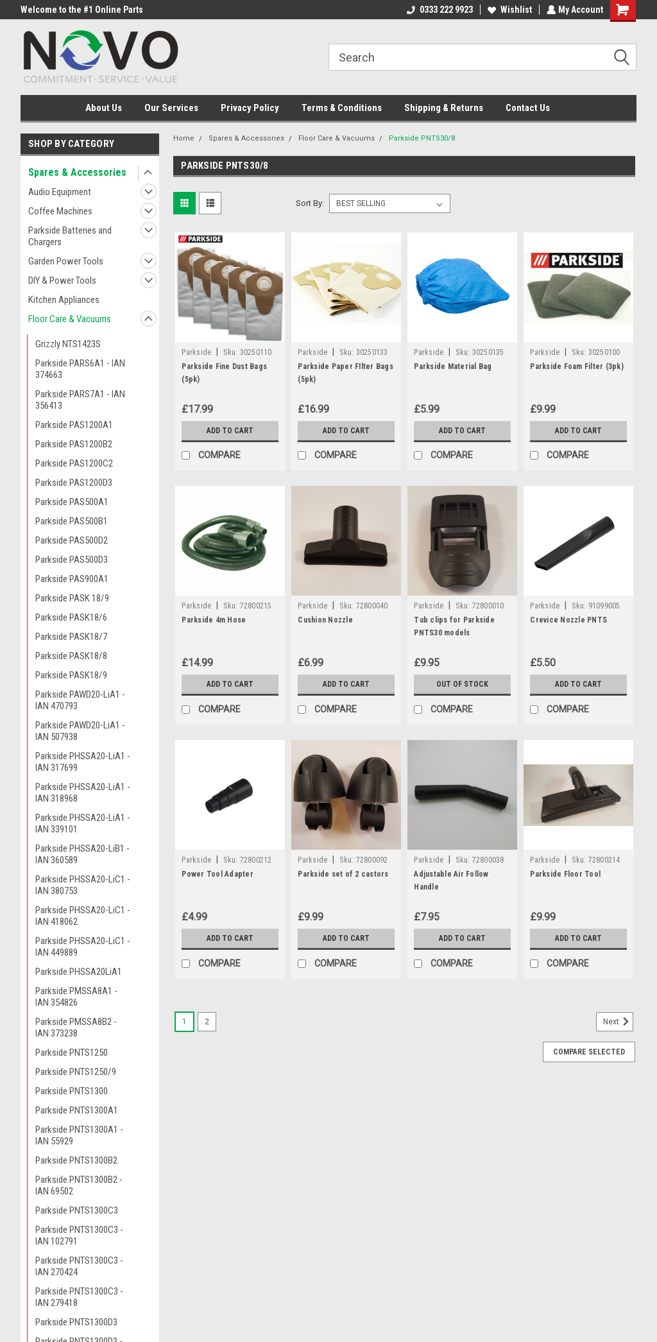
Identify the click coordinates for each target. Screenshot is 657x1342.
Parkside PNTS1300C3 (76, 1210)
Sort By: (310, 203)
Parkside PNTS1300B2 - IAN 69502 (79, 1185)
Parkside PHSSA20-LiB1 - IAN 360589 (82, 854)
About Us (103, 108)
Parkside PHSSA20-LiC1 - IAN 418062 (82, 915)
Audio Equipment (59, 192)
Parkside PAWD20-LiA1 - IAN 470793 (80, 700)
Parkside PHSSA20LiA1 (78, 971)
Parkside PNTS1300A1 (76, 1110)
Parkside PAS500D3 (71, 559)
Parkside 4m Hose (214, 619)
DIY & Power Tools (62, 280)
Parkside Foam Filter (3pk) (577, 366)
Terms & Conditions (342, 108)
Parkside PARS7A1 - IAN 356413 (80, 399)
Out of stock (462, 684)
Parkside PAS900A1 (71, 579)
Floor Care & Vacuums (69, 319)
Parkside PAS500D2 (71, 540)
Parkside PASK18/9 (71, 675)
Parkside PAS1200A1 (74, 425)
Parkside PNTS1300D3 (76, 1322)
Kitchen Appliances (63, 299)
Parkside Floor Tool (565, 874)
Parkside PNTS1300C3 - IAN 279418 (79, 1297)
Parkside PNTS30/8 (422, 138)
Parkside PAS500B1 (71, 521)
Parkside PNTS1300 (71, 1091)
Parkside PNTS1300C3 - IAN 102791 (79, 1235)
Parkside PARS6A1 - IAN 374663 (80, 369)
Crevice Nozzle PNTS (568, 619)
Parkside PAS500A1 (71, 502)
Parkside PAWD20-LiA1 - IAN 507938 (80, 731)
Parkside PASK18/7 (71, 636)
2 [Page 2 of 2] (207, 1021)
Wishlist (508, 9)
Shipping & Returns (443, 108)
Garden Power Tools (65, 261)
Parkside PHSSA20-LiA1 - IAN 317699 (82, 761)
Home (183, 138)
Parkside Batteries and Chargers (70, 236)
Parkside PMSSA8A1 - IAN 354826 (76, 996)
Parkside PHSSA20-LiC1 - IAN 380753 (82, 885)
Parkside (196, 352)
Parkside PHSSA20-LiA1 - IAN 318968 (82, 792)
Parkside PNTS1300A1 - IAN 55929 (79, 1135)
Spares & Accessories (77, 172)
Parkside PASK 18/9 (72, 598)
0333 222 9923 (438, 9)
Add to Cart (230, 431)
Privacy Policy (250, 108)
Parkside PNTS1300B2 (76, 1160)
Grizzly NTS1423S (68, 344)
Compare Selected (589, 1051)
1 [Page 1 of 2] (184, 1021)
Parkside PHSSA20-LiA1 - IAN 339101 (82, 823)
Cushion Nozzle (325, 619)
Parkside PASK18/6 (71, 617)
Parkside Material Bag (452, 366)
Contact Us (528, 108)
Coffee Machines (60, 211)
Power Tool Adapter (217, 874)
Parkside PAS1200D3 (73, 482)
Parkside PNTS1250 (71, 1052)
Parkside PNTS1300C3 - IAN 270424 (79, 1266)
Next (618, 1021)
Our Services (171, 108)
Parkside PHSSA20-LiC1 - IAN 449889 (82, 946)
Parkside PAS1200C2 (74, 463)
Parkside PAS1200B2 (73, 444)
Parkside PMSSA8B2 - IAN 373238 (76, 1027)
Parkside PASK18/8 (71, 656)
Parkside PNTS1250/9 (75, 1072)
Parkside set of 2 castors (343, 874)
